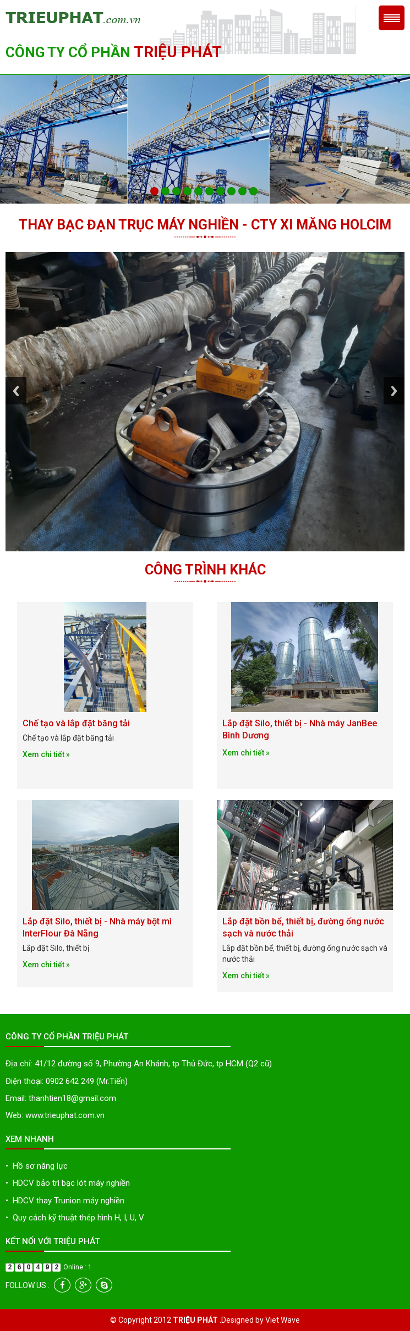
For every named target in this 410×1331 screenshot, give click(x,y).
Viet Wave (282, 1320)
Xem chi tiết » (46, 754)
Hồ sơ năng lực (37, 1166)
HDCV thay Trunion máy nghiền (65, 1201)
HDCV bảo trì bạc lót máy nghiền (68, 1183)
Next (394, 393)
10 (253, 191)
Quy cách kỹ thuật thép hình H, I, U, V (75, 1218)
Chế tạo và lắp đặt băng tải (76, 723)
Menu (391, 18)
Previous (16, 393)
